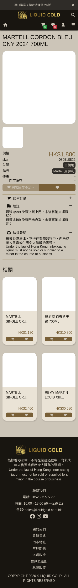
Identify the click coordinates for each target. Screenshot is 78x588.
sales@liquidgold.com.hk (43, 510)
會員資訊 (39, 536)
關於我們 (39, 529)
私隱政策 (39, 568)
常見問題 (39, 548)
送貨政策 (39, 555)
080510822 (67, 159)
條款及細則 (39, 561)
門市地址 (39, 542)
